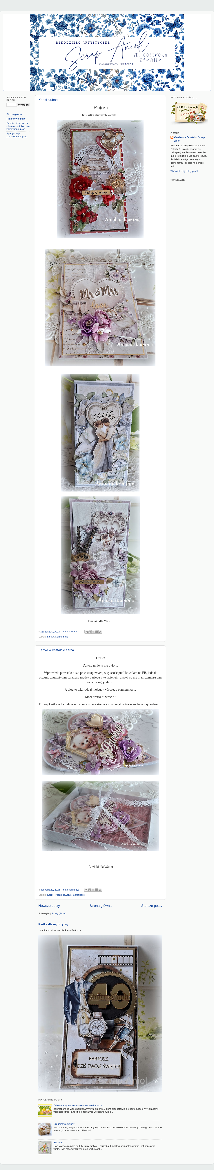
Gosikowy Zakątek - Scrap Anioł (189, 139)
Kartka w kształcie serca (56, 650)
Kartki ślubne (48, 100)
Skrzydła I (58, 1142)
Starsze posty (151, 906)
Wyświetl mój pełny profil (184, 171)
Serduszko (79, 894)
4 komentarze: (71, 631)
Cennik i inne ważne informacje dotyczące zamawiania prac (18, 126)
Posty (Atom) (59, 913)
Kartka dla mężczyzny (53, 924)
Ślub (65, 636)
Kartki (58, 636)
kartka (50, 636)
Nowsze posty (49, 906)
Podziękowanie (63, 894)
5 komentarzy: (71, 889)
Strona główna (101, 906)
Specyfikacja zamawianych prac (16, 135)
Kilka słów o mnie (16, 118)
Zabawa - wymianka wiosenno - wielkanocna (77, 1105)
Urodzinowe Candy (63, 1124)
